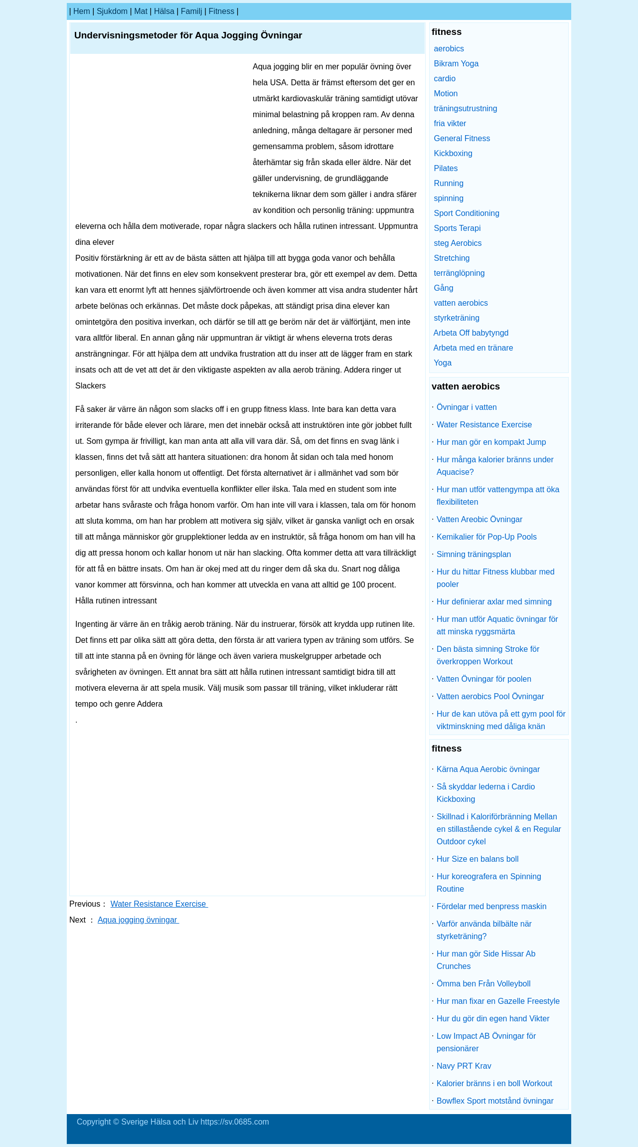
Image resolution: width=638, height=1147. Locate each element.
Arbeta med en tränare (473, 348)
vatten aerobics (461, 303)
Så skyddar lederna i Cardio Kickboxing (486, 792)
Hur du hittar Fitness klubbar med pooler (496, 578)
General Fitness (462, 138)
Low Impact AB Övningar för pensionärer (486, 1042)
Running (449, 183)
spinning (449, 198)
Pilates (446, 168)
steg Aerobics (457, 243)
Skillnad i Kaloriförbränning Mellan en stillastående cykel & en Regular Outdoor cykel (499, 829)
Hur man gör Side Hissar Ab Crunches (486, 960)
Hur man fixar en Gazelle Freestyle (498, 1001)
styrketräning (456, 318)
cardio (445, 78)
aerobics (449, 48)
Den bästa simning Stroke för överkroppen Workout (488, 655)
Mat (141, 11)
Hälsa (164, 11)
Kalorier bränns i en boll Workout (494, 1083)
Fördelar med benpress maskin (492, 906)
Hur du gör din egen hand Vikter (493, 1018)
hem (81, 11)
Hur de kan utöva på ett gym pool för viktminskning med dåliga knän (501, 720)
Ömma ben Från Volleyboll (484, 983)
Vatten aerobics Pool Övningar (490, 696)
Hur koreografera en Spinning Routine (489, 882)
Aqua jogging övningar (138, 920)
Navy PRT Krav (464, 1066)
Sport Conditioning (466, 213)
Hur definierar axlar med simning (494, 601)
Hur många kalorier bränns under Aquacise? (495, 465)
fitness (222, 11)
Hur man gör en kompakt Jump (491, 442)
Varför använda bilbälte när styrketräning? (484, 930)
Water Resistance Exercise (159, 904)
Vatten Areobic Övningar (479, 519)
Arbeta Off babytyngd (471, 333)
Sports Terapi (457, 228)
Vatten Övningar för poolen (484, 679)
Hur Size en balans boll (478, 859)
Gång (443, 288)
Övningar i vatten (467, 407)
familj (191, 11)
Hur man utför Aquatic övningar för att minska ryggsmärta (497, 625)
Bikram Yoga (456, 63)
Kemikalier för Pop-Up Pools (487, 537)
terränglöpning (459, 273)
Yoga (443, 363)
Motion (446, 93)
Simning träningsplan (474, 554)
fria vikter (450, 123)
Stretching (452, 258)
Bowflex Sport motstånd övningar (495, 1101)
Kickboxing (453, 153)
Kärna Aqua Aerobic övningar (488, 769)
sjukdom (112, 11)
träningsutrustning (465, 108)
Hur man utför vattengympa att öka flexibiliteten (498, 495)
